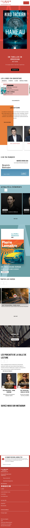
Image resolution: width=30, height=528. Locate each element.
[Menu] (26, 2)
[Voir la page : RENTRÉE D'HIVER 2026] (15, 167)
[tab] (4, 80)
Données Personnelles (5, 525)
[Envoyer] (26, 464)
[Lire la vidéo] (15, 296)
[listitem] (2, 486)
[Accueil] (6, 3)
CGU (2, 520)
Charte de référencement (6, 522)
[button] (15, 70)
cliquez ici (12, 461)
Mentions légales (4, 519)
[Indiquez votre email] (13, 464)
